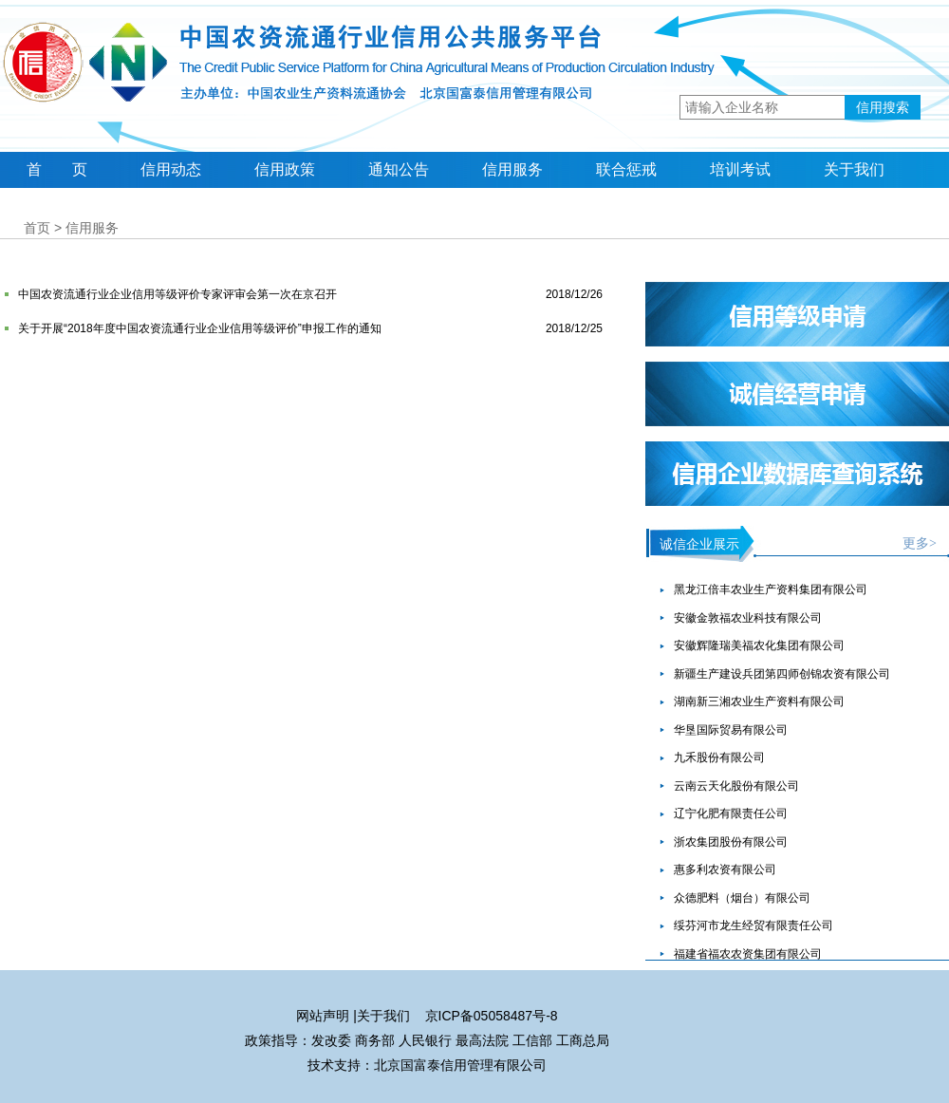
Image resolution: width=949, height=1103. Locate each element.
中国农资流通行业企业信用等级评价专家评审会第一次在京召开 (177, 294)
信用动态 (170, 169)
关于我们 (854, 169)
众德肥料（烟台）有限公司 (742, 898)
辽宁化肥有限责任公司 (731, 813)
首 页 (57, 169)
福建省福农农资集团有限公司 (748, 954)
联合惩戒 (626, 169)
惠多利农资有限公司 (725, 869)
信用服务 (512, 169)
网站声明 (322, 1015)
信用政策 (284, 169)
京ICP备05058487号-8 (491, 1015)
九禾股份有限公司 (719, 757)
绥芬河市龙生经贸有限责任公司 (753, 925)
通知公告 (398, 169)
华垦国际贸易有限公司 (731, 730)
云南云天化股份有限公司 (736, 786)
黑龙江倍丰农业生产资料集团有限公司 (770, 589)
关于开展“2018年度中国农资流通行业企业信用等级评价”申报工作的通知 (199, 328)
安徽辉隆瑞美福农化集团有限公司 (759, 645)
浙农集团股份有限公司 (731, 842)
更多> (919, 543)
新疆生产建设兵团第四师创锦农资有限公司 (782, 674)
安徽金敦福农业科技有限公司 (748, 618)
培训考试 (740, 169)
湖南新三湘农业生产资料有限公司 (759, 701)
